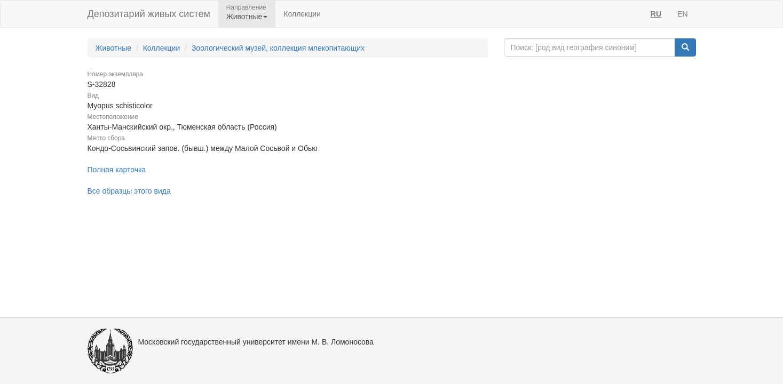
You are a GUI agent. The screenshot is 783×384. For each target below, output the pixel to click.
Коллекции (302, 14)
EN (682, 14)
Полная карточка (117, 169)
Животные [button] (247, 16)
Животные (114, 48)
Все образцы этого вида (129, 191)
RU (656, 14)
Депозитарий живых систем (149, 14)
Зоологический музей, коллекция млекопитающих (278, 48)
